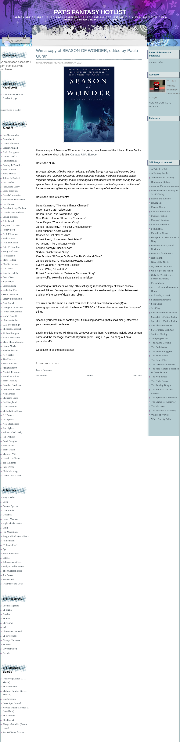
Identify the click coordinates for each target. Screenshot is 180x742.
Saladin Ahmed (10, 147)
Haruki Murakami (11, 337)
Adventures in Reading (162, 177)
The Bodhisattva (159, 347)
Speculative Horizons (161, 325)
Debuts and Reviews (161, 198)
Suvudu (6, 653)
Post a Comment (44, 370)
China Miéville (10, 320)
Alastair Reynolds (11, 372)
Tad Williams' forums (13, 732)
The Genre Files (159, 359)
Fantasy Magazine (160, 224)
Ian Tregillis (9, 436)
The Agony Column (161, 342)
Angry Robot (9, 497)
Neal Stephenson (11, 423)
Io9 (4, 627)
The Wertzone (158, 406)
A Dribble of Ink (159, 169)
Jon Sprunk (8, 419)
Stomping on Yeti (159, 338)
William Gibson (10, 242)
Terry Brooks (9, 173)
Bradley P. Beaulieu (12, 165)
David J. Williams (11, 458)
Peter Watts (8, 445)
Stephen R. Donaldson (14, 199)
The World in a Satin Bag (163, 410)
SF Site (6, 618)
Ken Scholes (9, 393)
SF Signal (7, 609)
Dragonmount (9, 698)
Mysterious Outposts (161, 266)
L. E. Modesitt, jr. (11, 324)
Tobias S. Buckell (11, 177)
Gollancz (7, 514)
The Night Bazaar (160, 381)
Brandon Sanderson (12, 385)
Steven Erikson (10, 216)
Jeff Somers (8, 415)
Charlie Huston (10, 264)
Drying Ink (156, 202)
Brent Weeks (9, 449)
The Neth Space (159, 376)
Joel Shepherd (9, 402)
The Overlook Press (12, 570)
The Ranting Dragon (161, 385)
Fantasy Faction (159, 215)
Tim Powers (9, 359)
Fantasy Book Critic (161, 211)
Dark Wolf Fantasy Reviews (165, 186)
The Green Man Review (163, 364)
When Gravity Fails (161, 419)
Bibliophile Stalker (160, 181)
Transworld (8, 579)
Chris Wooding (10, 471)
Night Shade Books (12, 523)
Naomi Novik (9, 346)
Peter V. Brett (9, 169)
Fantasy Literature (160, 220)
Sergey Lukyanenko (12, 298)
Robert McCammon (12, 311)
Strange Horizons (11, 640)
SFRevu (7, 644)
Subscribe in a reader (10, 109)
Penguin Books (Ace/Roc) (15, 536)
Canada (75, 154)
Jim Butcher (9, 182)
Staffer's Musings (159, 334)
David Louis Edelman (13, 212)
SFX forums (9, 715)
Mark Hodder (9, 259)
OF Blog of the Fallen (162, 270)
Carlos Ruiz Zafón (12, 475)
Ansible (6, 614)
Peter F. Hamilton (11, 247)
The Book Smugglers (161, 351)
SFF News (8, 622)
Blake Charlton (10, 190)
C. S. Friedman (10, 234)
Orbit (5, 527)
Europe (92, 154)
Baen (5, 501)
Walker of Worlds (160, 414)
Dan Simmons (10, 406)
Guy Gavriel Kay (11, 272)
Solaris (6, 557)
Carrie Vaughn (10, 441)
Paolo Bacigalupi (11, 152)
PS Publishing (9, 545)
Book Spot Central (12, 703)
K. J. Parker (8, 354)
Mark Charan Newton (13, 341)
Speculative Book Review (164, 312)
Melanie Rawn (10, 367)
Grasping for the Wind (162, 253)
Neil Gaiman (9, 238)
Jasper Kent (8, 277)
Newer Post (41, 375)
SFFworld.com (10, 686)
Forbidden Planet (159, 233)
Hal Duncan (8, 203)
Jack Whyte (8, 466)
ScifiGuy (155, 308)
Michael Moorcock (12, 328)
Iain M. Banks (10, 156)
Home (90, 375)
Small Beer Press (11, 553)
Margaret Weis (10, 454)
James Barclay (10, 160)
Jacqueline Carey (11, 186)
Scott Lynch (8, 303)
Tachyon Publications (13, 566)
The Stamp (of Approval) (163, 401)
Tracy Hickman (10, 251)
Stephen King (9, 285)
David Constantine (12, 195)
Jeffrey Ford (9, 229)
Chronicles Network (13, 631)
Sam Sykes (8, 428)
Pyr (4, 549)
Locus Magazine (11, 605)
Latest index (157, 62)
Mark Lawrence (10, 294)
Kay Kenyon (9, 281)
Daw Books (8, 510)
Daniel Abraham (11, 143)
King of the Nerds (160, 261)
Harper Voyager (10, 519)
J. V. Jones (8, 268)
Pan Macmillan (10, 531)
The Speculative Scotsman (164, 397)
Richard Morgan (11, 333)
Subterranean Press (12, 562)
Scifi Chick (156, 303)
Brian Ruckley (10, 380)
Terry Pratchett (10, 363)
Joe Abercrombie (11, 134)
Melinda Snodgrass (12, 410)
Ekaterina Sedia (10, 397)
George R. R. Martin (13, 307)
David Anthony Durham (15, 208)
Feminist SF (157, 228)
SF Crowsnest (9, 635)
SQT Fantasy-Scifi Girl (162, 329)
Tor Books (8, 575)
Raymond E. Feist (11, 225)
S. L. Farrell (9, 221)
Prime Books (9, 540)
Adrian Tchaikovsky (13, 432)
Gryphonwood (10, 648)
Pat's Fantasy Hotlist (90, 12)
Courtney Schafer (11, 389)
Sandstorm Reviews (161, 299)
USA (84, 154)
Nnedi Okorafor (10, 350)
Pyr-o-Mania (157, 283)
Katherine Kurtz (11, 290)
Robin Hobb (9, 255)
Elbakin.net (8, 719)
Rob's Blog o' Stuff (160, 295)
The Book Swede (159, 355)
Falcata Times (158, 207)
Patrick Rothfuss (11, 376)
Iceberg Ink (156, 257)
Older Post (137, 375)
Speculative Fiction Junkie (164, 316)
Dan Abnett (8, 139)
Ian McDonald (10, 316)
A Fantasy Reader (160, 173)
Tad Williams (9, 462)
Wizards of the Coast (13, 583)
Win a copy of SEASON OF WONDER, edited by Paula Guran (87, 53)
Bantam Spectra (10, 506)
